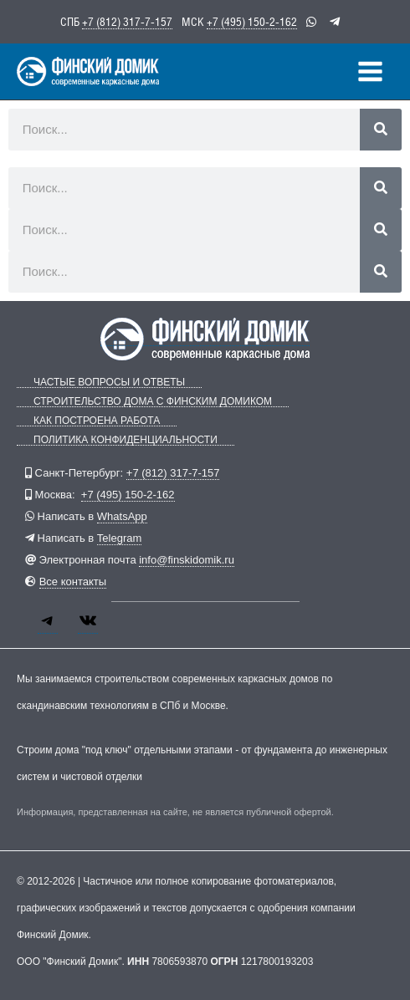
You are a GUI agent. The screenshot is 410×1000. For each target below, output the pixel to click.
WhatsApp (122, 516)
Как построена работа (96, 421)
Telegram (119, 538)
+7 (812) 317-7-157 (127, 21)
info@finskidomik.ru (186, 560)
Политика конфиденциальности (125, 440)
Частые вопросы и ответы (109, 382)
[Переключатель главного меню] (370, 71)
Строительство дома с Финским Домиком (152, 401)
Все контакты (72, 581)
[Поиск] (381, 130)
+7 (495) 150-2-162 (252, 21)
